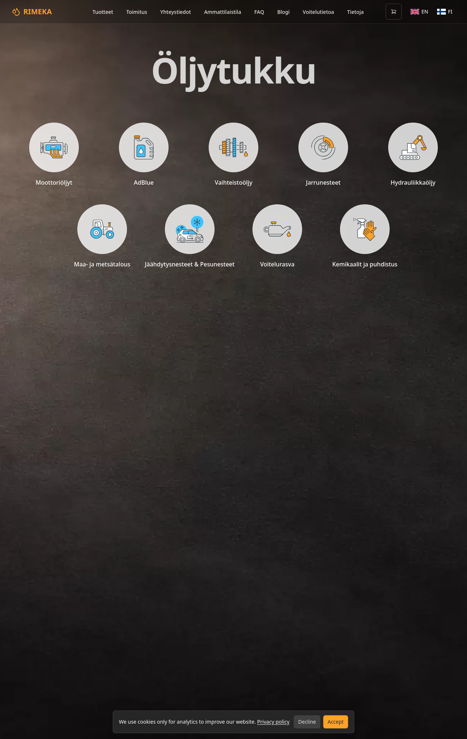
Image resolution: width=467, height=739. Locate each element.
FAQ (259, 11)
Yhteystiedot (175, 11)
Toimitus (136, 11)
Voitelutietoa (318, 11)
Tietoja (355, 11)
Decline (307, 721)
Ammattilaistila (222, 11)
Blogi (283, 11)
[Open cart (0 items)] (394, 12)
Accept (336, 721)
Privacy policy (273, 721)
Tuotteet (102, 11)
